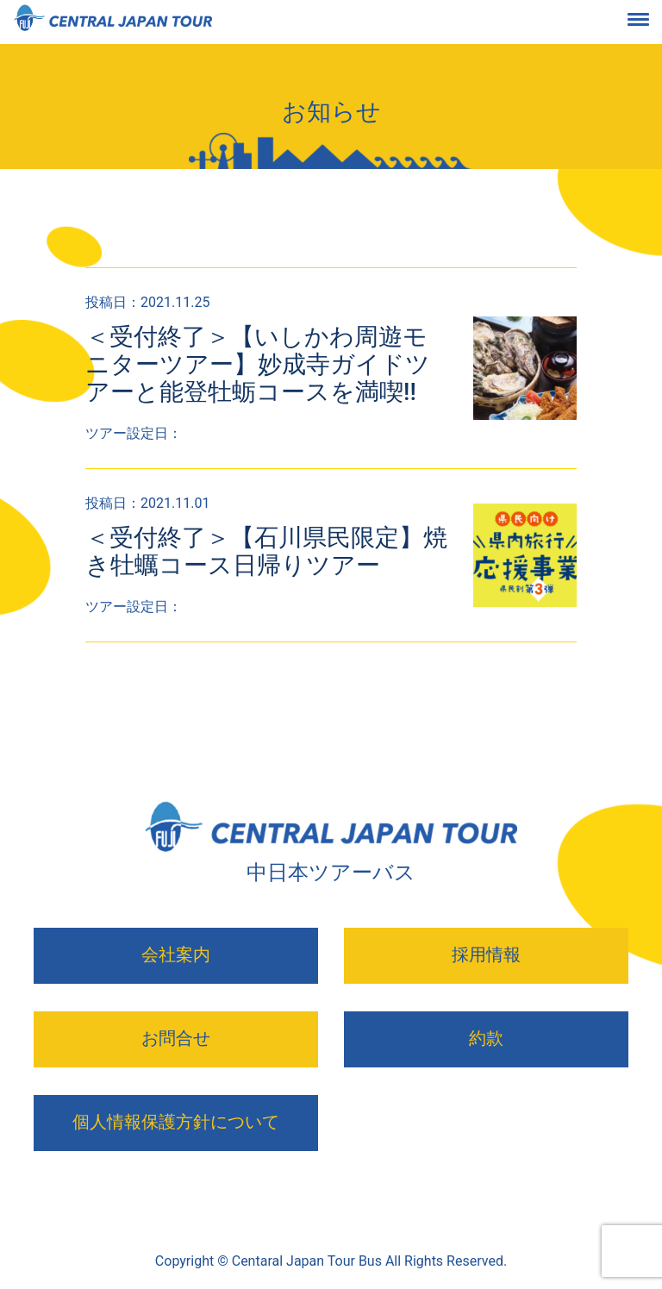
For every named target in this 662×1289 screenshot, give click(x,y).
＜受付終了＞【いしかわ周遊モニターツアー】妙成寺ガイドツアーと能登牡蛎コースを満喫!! (257, 364)
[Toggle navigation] (651, 22)
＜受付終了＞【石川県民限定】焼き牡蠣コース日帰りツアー (266, 551)
